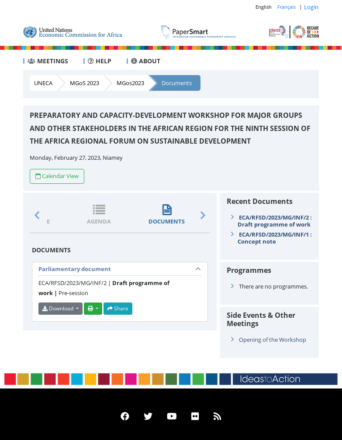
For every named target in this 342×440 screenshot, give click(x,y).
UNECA (43, 83)
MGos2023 (130, 83)
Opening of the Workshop (272, 340)
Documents (177, 83)
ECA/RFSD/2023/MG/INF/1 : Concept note (275, 237)
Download (58, 308)
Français (286, 6)
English (264, 6)
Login (311, 7)
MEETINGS (48, 61)
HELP (99, 61)
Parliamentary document (74, 269)
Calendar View (57, 176)
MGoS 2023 (84, 83)
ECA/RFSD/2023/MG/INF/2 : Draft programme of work (275, 220)
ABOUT (145, 61)
